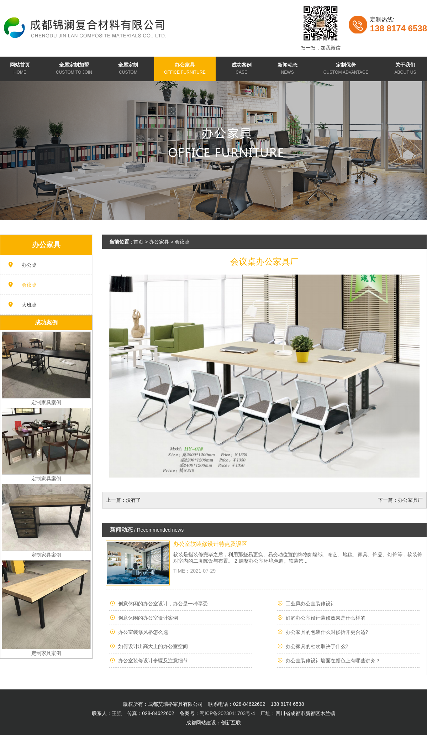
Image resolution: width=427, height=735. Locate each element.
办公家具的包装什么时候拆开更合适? (327, 632)
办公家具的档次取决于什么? (317, 646)
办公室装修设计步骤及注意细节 (153, 660)
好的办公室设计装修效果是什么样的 (325, 618)
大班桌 (29, 305)
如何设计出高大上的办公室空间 (153, 646)
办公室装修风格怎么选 (143, 632)
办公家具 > (162, 242)
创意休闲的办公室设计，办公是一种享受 (163, 603)
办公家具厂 (410, 500)
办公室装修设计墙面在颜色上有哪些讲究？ (333, 660)
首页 (138, 242)
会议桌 (29, 285)
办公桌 (29, 265)
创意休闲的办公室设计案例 (148, 618)
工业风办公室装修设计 (311, 603)
